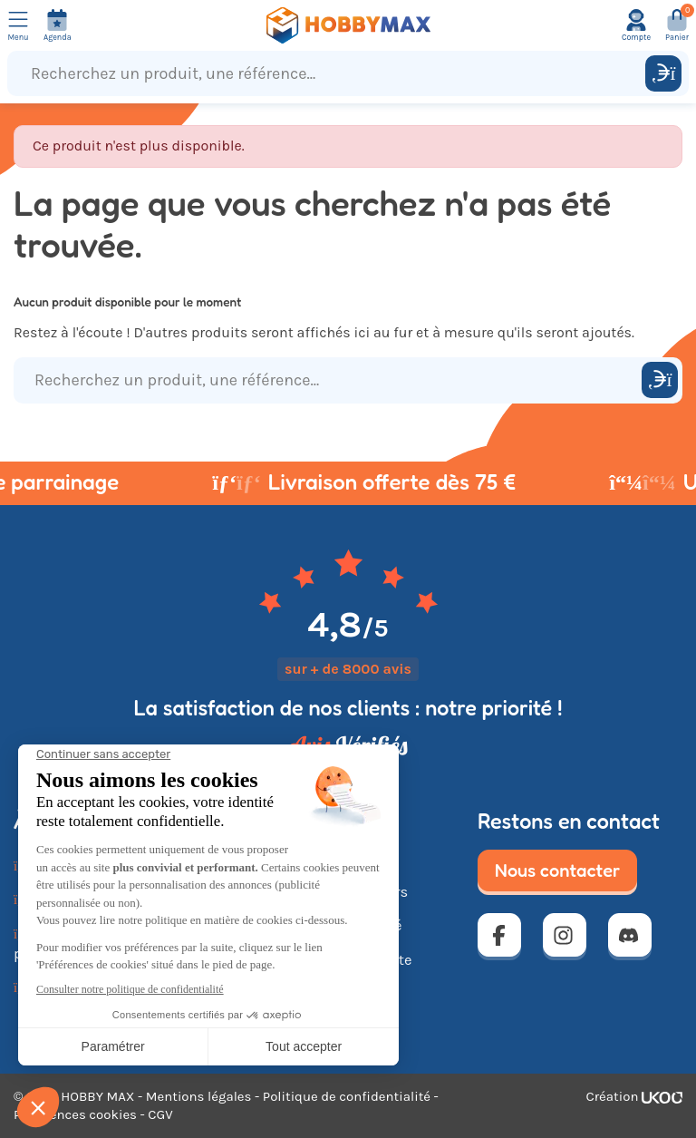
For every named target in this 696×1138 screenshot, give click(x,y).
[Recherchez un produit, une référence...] (330, 73)
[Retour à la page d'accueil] (348, 25)
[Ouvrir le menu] (18, 25)
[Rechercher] (663, 73)
